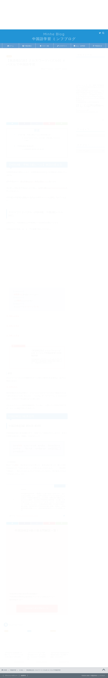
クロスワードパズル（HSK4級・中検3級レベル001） (42, 137)
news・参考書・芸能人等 (80, 46)
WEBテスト (62, 46)
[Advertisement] (54, 14)
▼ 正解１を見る (12, 315)
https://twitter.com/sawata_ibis (87, 111)
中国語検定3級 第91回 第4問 (34, 148)
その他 (9, 55)
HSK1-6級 (44, 46)
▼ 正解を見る (12, 386)
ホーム (10, 46)
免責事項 (23, 675)
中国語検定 (27, 46)
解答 (27, 139)
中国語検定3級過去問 (26, 145)
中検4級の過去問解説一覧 (37, 607)
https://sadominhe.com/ (27, 514)
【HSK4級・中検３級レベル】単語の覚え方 (34, 134)
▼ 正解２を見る (12, 325)
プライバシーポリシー (11, 675)
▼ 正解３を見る (12, 334)
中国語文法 (97, 46)
